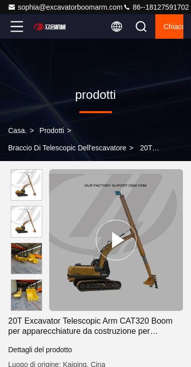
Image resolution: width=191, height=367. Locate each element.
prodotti (52, 130)
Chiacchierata (173, 26)
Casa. (17, 130)
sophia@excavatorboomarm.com (65, 7)
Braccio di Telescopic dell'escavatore (67, 148)
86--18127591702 (156, 7)
